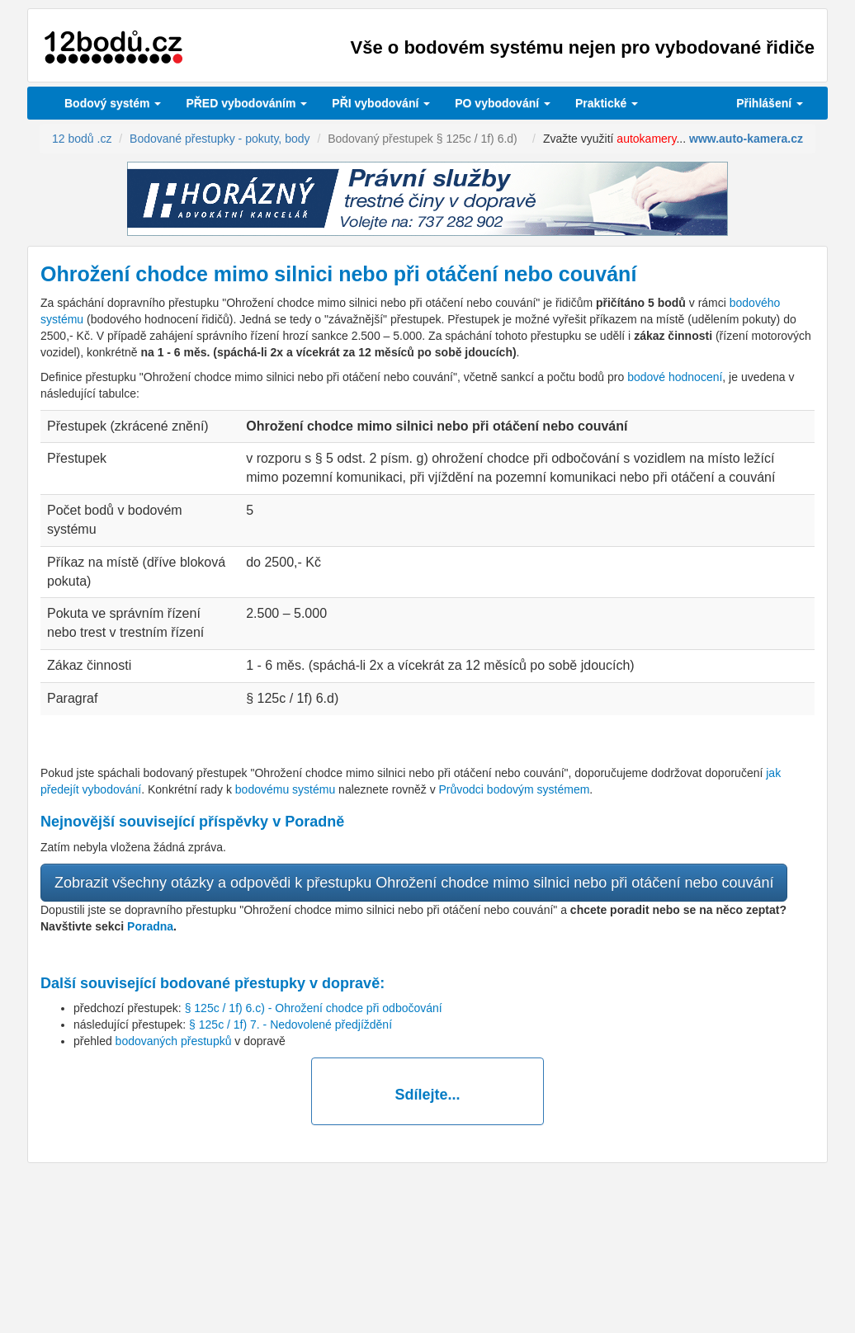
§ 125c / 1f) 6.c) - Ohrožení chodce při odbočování (313, 1008)
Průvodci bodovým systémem (514, 789)
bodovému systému (285, 789)
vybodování (381, 103)
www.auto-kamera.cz (746, 138)
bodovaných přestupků (174, 1041)
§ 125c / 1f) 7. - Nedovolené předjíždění (290, 1024)
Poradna (150, 926)
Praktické (606, 103)
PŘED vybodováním (246, 103)
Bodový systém (112, 103)
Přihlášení (769, 103)
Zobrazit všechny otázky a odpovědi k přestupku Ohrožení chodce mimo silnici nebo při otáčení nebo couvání (413, 882)
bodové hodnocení (674, 377)
